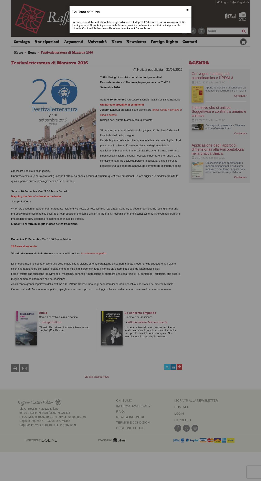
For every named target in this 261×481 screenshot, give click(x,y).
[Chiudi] (187, 10)
